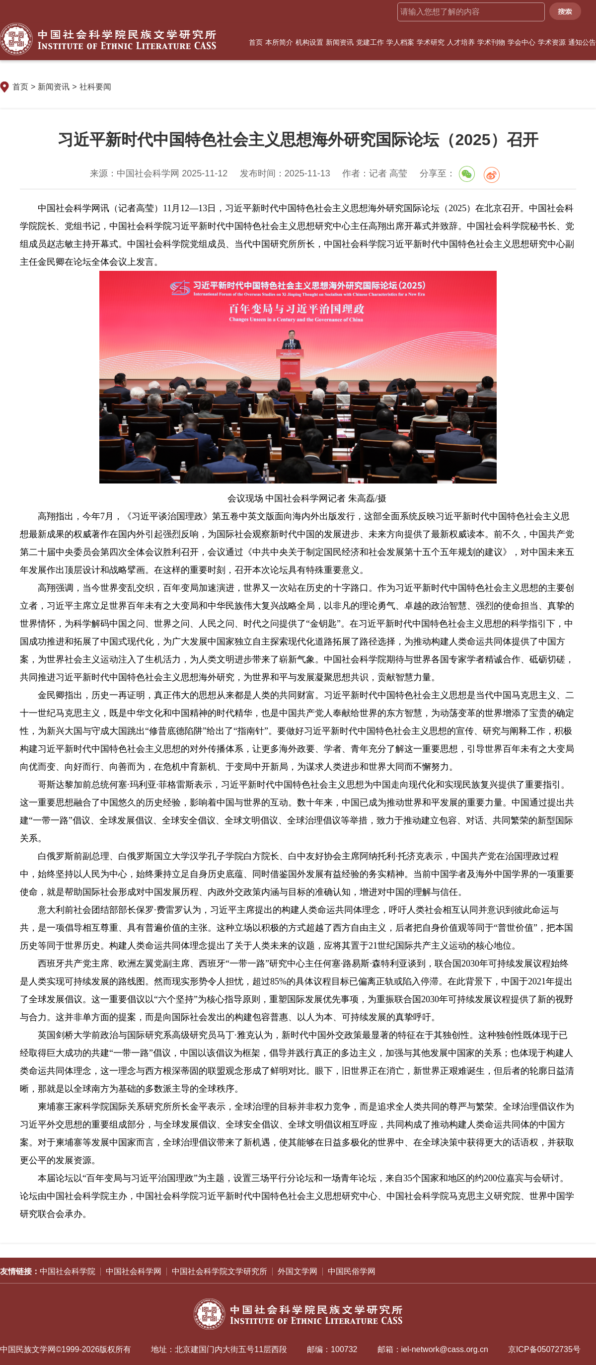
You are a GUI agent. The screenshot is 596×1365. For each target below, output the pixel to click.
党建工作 (370, 42)
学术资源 (552, 42)
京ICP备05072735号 (544, 1349)
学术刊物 (491, 42)
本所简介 (279, 42)
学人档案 (400, 42)
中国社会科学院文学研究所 (219, 1271)
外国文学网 (297, 1271)
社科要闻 (95, 86)
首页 (256, 42)
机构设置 (309, 42)
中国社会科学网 (133, 1271)
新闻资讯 (340, 42)
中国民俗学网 (351, 1271)
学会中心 (521, 42)
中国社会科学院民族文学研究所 (108, 39)
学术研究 (431, 42)
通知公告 (582, 42)
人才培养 (461, 42)
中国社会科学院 (67, 1271)
